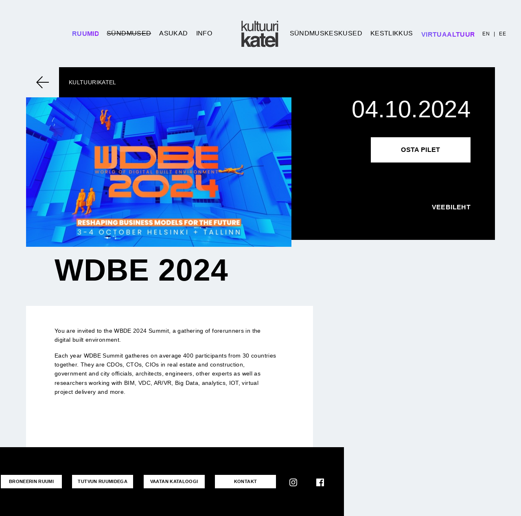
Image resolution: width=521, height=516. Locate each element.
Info (204, 33)
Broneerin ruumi (31, 481)
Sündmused (129, 33)
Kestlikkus (391, 33)
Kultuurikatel (92, 82)
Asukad (173, 33)
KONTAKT (245, 481)
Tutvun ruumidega (102, 481)
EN (486, 34)
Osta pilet (420, 149)
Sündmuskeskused (326, 33)
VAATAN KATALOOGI (174, 481)
